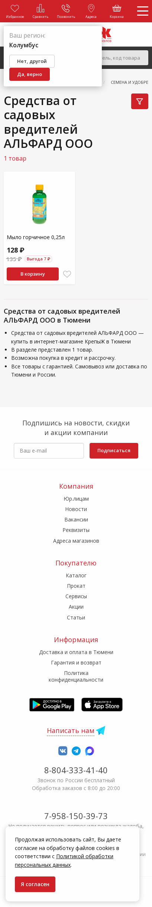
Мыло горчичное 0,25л (36, 237)
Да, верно (29, 74)
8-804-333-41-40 (76, 770)
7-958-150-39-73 (76, 815)
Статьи (76, 617)
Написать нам (70, 730)
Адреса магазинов (76, 540)
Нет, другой (32, 61)
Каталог (76, 575)
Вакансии (76, 519)
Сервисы (76, 596)
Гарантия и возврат (76, 662)
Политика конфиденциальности (76, 676)
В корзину (32, 273)
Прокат (76, 585)
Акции (76, 606)
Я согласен (35, 884)
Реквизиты (76, 529)
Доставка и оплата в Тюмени (76, 652)
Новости (76, 509)
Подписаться (113, 450)
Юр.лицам (76, 498)
